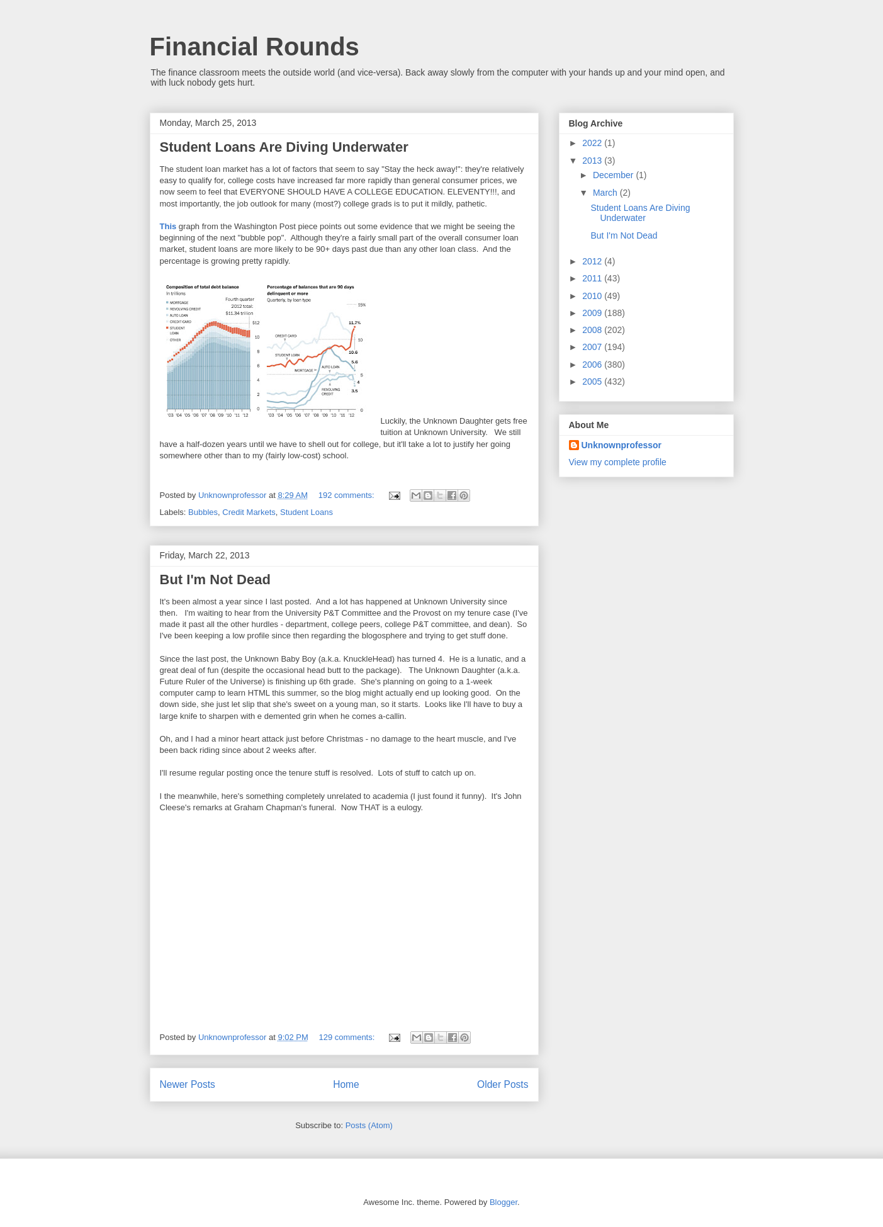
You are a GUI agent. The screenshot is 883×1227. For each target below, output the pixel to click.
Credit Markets (249, 512)
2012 (593, 261)
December (614, 175)
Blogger (503, 1202)
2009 (593, 313)
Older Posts (502, 1084)
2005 (593, 381)
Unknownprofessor (622, 445)
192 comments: (347, 495)
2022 (593, 143)
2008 (593, 330)
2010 (593, 296)
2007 (593, 347)
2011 (593, 278)
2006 (593, 364)
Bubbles (203, 512)
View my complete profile (617, 462)
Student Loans (306, 512)
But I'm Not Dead (215, 579)
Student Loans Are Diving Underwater (284, 147)
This (168, 226)
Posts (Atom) (369, 1125)
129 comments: (347, 1037)
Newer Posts (187, 1084)
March (606, 193)
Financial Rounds (254, 46)
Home (346, 1084)
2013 (593, 160)
